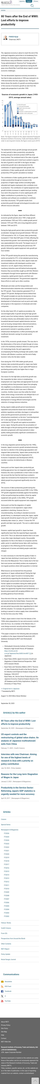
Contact (3, 1038)
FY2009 (6, 892)
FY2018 (6, 861)
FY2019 (6, 857)
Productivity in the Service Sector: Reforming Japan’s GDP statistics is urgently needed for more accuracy (18, 790)
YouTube (8, 1001)
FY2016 (6, 868)
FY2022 (6, 847)
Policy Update (5, 954)
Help (2, 1035)
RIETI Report (5, 949)
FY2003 (6, 913)
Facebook (8, 991)
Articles (3, 10)
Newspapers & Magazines (9, 830)
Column (3, 819)
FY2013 (6, 878)
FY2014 (6, 875)
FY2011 (6, 885)
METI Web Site (6, 1042)
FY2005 (6, 906)
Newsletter (8, 981)
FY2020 (6, 854)
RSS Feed (8, 986)
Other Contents (6, 944)
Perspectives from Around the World (13, 938)
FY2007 (6, 899)
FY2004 (6, 909)
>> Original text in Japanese (10, 689)
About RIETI (5, 1022)
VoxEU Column (6, 928)
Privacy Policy (5, 1025)
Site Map (4, 1032)
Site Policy (4, 1028)
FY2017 (6, 864)
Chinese (35, 1)
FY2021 (6, 851)
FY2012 (6, 882)
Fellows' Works (6, 923)
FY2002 (6, 916)
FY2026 (6, 833)
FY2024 (6, 840)
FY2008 (6, 895)
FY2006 (6, 902)
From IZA (4, 933)
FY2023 (6, 844)
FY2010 (6, 889)
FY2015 (6, 871)
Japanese (22, 1)
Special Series (5, 824)
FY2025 (6, 837)
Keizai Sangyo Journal (8, 959)
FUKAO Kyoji (13, 37)
